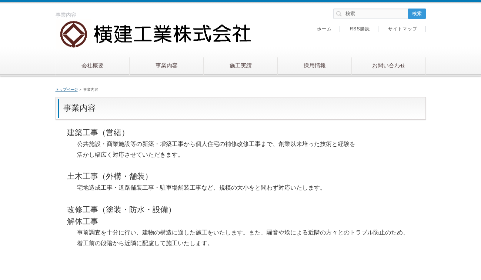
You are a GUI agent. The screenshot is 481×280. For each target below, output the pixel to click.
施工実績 (241, 65)
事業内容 (167, 65)
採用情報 (315, 65)
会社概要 (92, 65)
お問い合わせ (388, 65)
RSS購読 (360, 28)
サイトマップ (402, 28)
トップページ (67, 89)
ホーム (324, 28)
